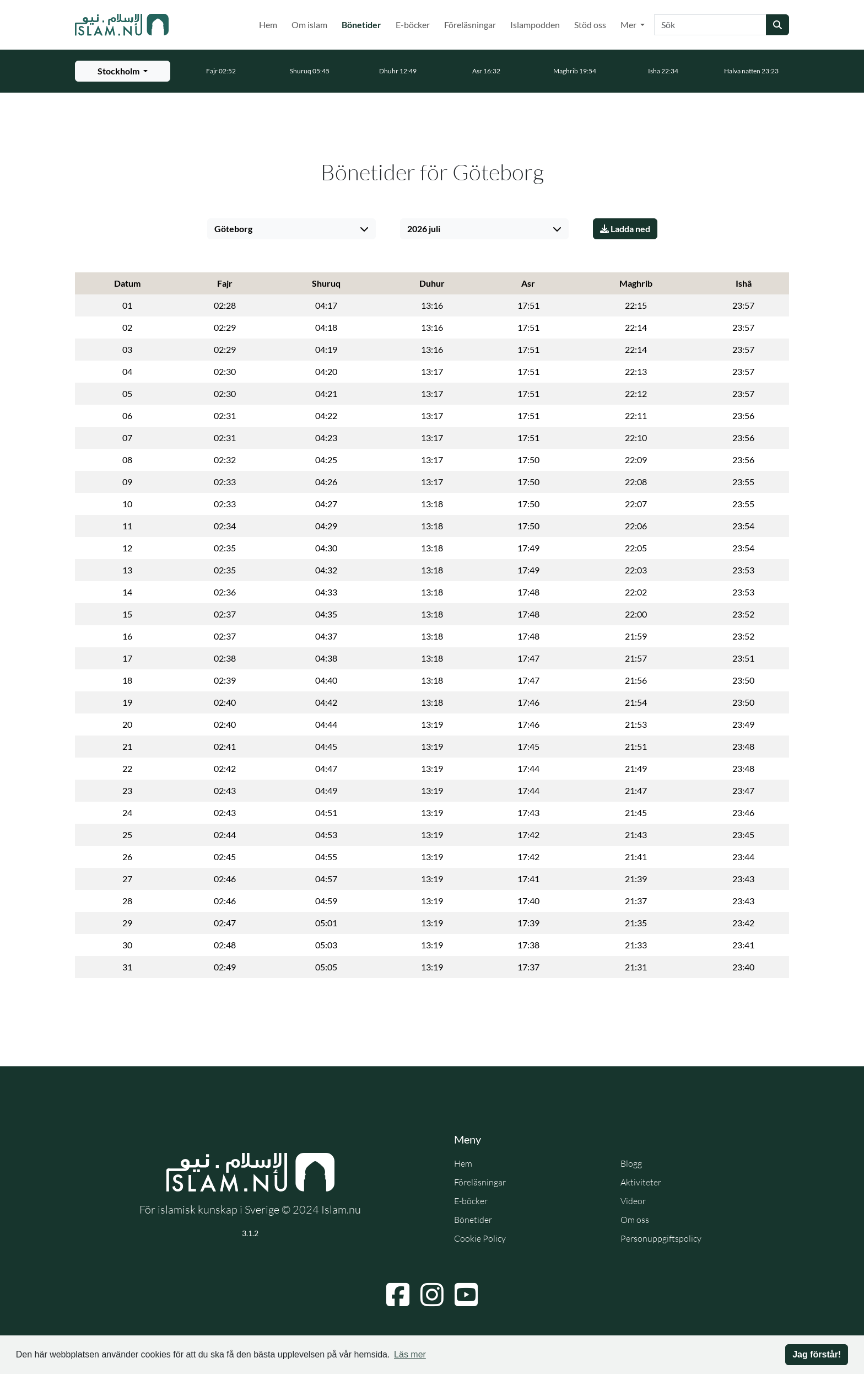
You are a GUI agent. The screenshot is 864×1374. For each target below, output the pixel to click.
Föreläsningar (470, 24)
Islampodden (535, 24)
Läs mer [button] (410, 1354)
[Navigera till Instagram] (432, 1294)
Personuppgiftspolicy (660, 1238)
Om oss (634, 1219)
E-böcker (413, 24)
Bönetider (364, 24)
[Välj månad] (484, 228)
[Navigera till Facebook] (397, 1294)
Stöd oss (590, 24)
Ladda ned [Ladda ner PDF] (625, 228)
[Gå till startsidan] (122, 25)
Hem (268, 24)
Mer (629, 24)
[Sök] (710, 24)
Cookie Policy (480, 1238)
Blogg (631, 1163)
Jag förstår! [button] (816, 1354)
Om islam (309, 24)
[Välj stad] (291, 228)
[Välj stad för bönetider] (122, 71)
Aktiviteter (640, 1182)
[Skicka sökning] (777, 24)
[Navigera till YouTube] (466, 1294)
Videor (633, 1200)
